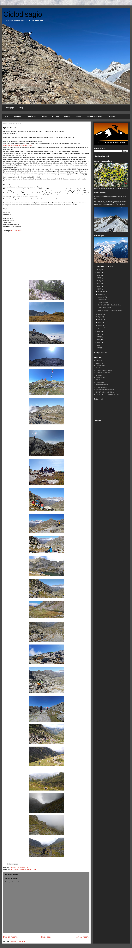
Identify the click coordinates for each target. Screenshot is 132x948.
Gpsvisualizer (100, 382)
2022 (98, 281)
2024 (98, 275)
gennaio (101, 328)
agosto (100, 314)
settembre (101, 297)
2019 (98, 289)
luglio (100, 317)
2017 (98, 334)
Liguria (44, 116)
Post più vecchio (82, 937)
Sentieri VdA (100, 363)
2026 (98, 269)
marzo (100, 325)
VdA (6, 116)
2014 (98, 342)
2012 (98, 348)
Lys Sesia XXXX (16, 231)
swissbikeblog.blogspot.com (105, 389)
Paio (11, 867)
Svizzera (55, 116)
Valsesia (22, 867)
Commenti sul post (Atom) (18, 941)
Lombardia (31, 116)
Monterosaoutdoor (102, 385)
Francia (67, 116)
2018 (98, 331)
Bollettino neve (100, 368)
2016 (98, 337)
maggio (100, 322)
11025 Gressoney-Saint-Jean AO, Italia (23, 869)
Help (21, 108)
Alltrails (98, 380)
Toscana (111, 116)
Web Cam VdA (100, 377)
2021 (98, 283)
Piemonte (17, 116)
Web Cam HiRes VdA (103, 372)
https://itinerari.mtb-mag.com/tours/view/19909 (17, 145)
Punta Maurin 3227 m (104, 308)
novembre (101, 291)
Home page (9, 108)
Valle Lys (16, 867)
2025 (98, 272)
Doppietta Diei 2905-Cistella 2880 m (109, 305)
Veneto (78, 116)
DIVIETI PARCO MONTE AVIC (105, 392)
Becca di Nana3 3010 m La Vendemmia (110, 310)
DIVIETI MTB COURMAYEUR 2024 (107, 394)
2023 (98, 278)
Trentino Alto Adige (94, 116)
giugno (100, 319)
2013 (98, 345)
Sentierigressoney (101, 387)
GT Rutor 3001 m (103, 299)
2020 (98, 286)
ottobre (100, 294)
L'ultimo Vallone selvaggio (104, 370)
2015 (98, 339)
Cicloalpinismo (100, 365)
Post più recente (10, 937)
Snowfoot (99, 375)
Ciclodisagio (22, 14)
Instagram (99, 360)
